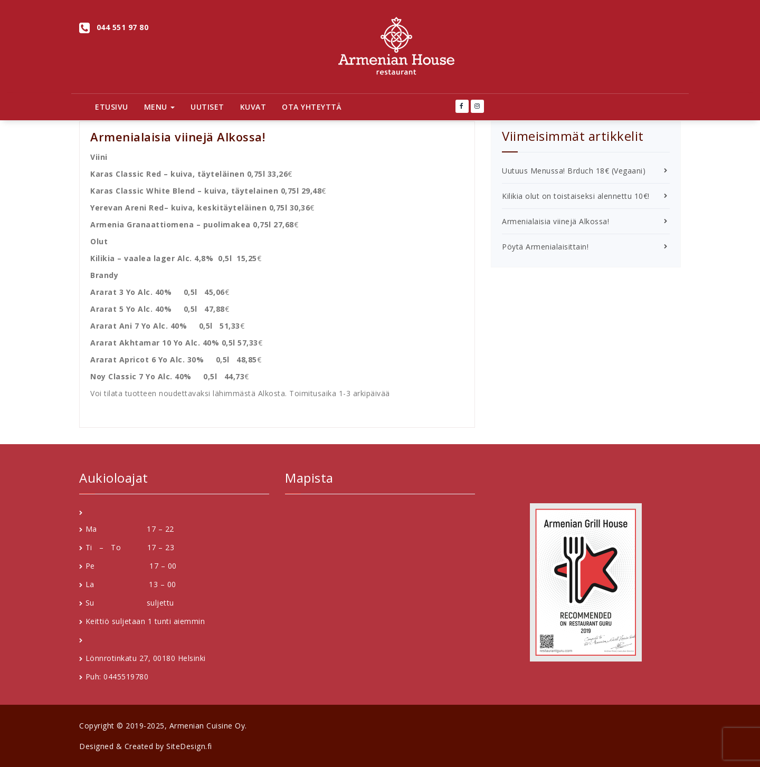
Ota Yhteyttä (311, 107)
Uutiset (207, 107)
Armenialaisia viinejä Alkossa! (555, 221)
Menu (159, 107)
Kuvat (253, 107)
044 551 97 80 (123, 27)
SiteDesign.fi (189, 746)
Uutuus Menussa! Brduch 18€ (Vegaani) (573, 171)
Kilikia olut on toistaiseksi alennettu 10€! (576, 196)
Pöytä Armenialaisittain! (545, 247)
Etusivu (111, 107)
